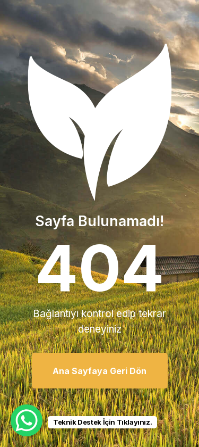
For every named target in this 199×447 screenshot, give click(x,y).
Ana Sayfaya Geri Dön (99, 371)
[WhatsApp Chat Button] (26, 420)
